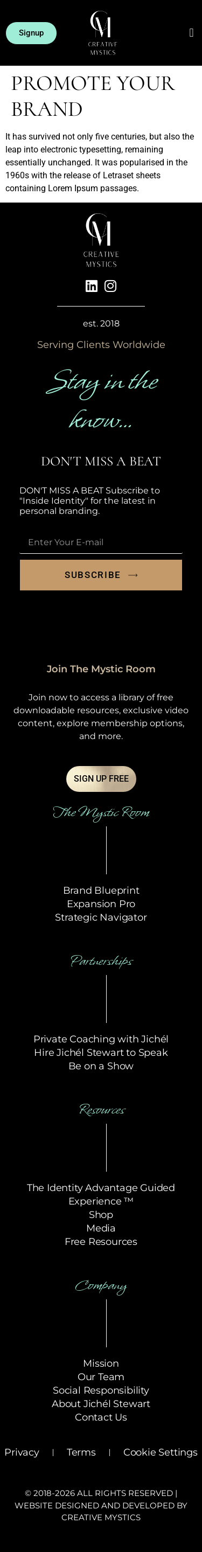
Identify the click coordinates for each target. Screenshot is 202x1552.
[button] (191, 33)
